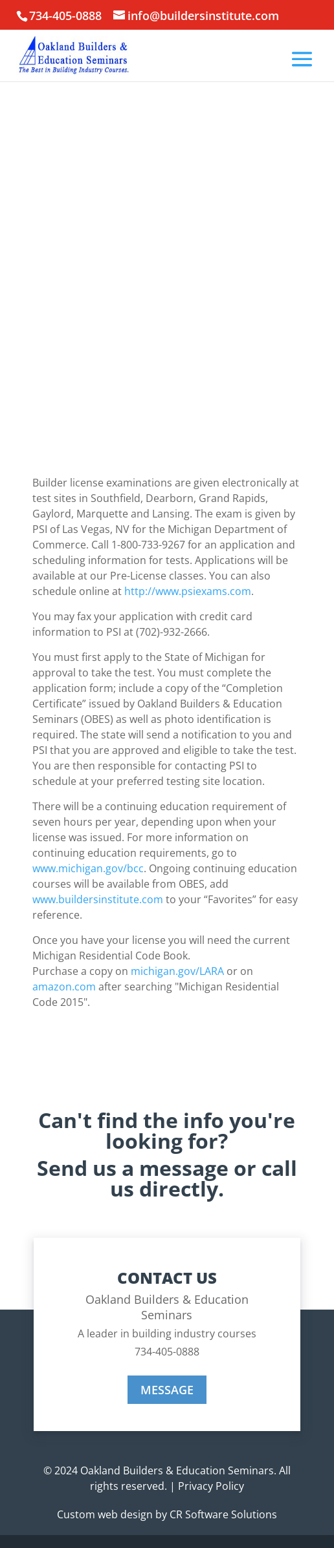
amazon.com (64, 986)
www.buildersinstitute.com (97, 899)
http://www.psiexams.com (187, 591)
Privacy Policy (211, 1486)
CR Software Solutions (223, 1514)
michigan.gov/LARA (177, 971)
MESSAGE (167, 1389)
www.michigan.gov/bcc (88, 868)
